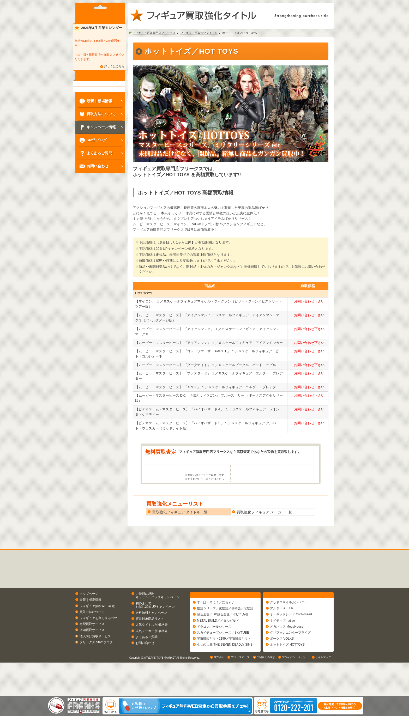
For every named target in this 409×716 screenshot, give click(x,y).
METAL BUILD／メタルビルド (218, 643)
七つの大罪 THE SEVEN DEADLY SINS (224, 667)
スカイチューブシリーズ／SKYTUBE (223, 655)
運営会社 (219, 691)
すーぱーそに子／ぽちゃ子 (215, 625)
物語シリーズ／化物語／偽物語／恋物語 (225, 631)
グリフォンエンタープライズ (290, 655)
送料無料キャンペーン (151, 633)
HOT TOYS (143, 293)
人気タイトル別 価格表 (152, 645)
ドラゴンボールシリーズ (214, 649)
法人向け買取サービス (95, 656)
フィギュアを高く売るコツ (98, 638)
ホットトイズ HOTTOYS (287, 667)
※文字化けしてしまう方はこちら (204, 499)
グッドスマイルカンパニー (289, 625)
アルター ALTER (281, 631)
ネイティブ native (282, 643)
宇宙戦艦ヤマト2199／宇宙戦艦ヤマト (224, 661)
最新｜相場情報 (90, 620)
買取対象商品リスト (150, 639)
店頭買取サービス (92, 650)
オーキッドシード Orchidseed (291, 637)
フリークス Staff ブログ (96, 662)
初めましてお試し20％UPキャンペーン (155, 625)
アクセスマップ (240, 691)
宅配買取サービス (92, 644)
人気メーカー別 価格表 (152, 651)
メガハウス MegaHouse (286, 649)
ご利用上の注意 (266, 691)
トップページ (89, 614)
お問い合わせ (145, 663)
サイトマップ (323, 691)
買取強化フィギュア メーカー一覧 (264, 533)
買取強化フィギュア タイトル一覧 (180, 533)
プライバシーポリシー (295, 691)
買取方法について (92, 632)
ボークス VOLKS (282, 661)
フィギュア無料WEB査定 (97, 626)
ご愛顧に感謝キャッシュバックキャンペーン (157, 616)
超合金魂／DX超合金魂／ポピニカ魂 (222, 637)
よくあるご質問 (147, 657)
